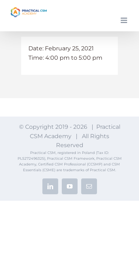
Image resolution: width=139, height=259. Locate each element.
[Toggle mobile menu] (124, 20)
